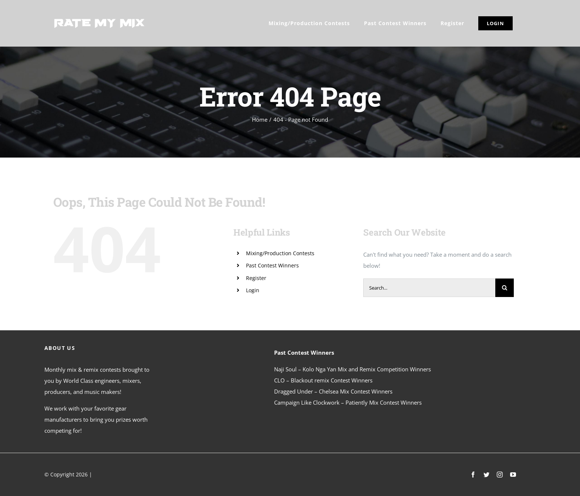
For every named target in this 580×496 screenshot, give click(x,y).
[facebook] (473, 475)
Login (252, 290)
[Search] (504, 288)
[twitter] (486, 475)
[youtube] (513, 475)
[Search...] (429, 288)
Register (256, 277)
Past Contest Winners (272, 265)
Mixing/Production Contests (280, 253)
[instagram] (500, 475)
